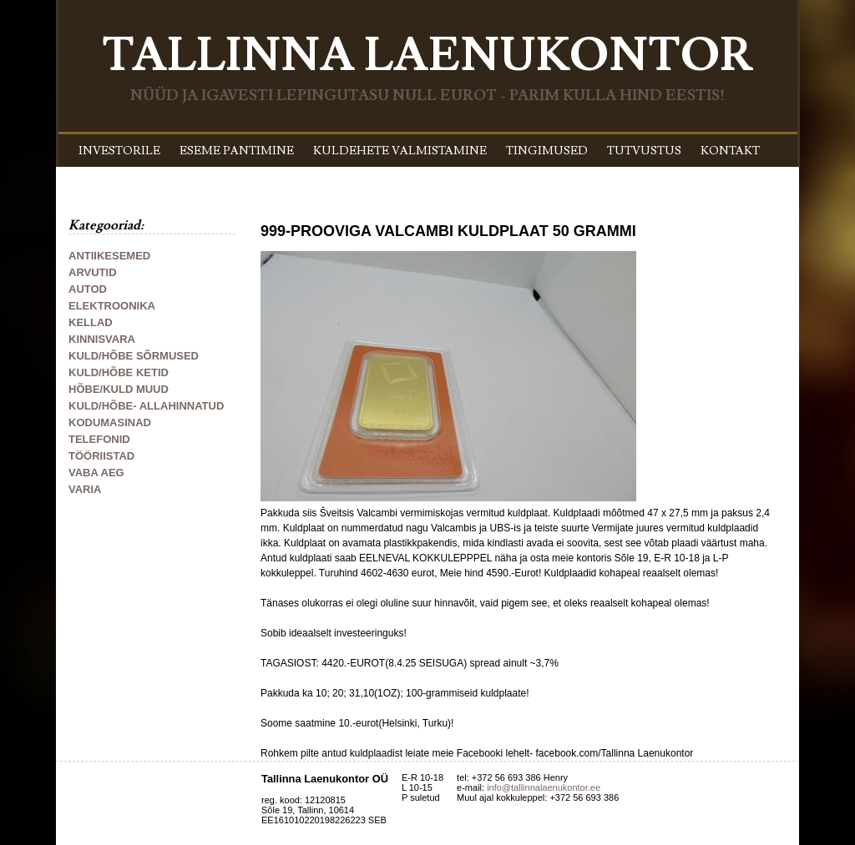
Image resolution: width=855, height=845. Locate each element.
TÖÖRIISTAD (101, 456)
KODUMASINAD (109, 422)
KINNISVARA (101, 339)
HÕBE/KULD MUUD (118, 389)
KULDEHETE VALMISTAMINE (400, 150)
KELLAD (90, 322)
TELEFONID (99, 439)
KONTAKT (730, 150)
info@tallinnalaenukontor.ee (543, 787)
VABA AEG (96, 472)
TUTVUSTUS (644, 150)
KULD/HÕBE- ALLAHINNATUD (146, 406)
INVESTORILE (119, 150)
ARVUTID (92, 272)
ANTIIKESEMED (109, 255)
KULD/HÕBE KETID (118, 372)
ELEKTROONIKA (111, 305)
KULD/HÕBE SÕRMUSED (133, 356)
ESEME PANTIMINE (237, 150)
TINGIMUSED (547, 150)
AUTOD (87, 289)
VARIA (84, 489)
